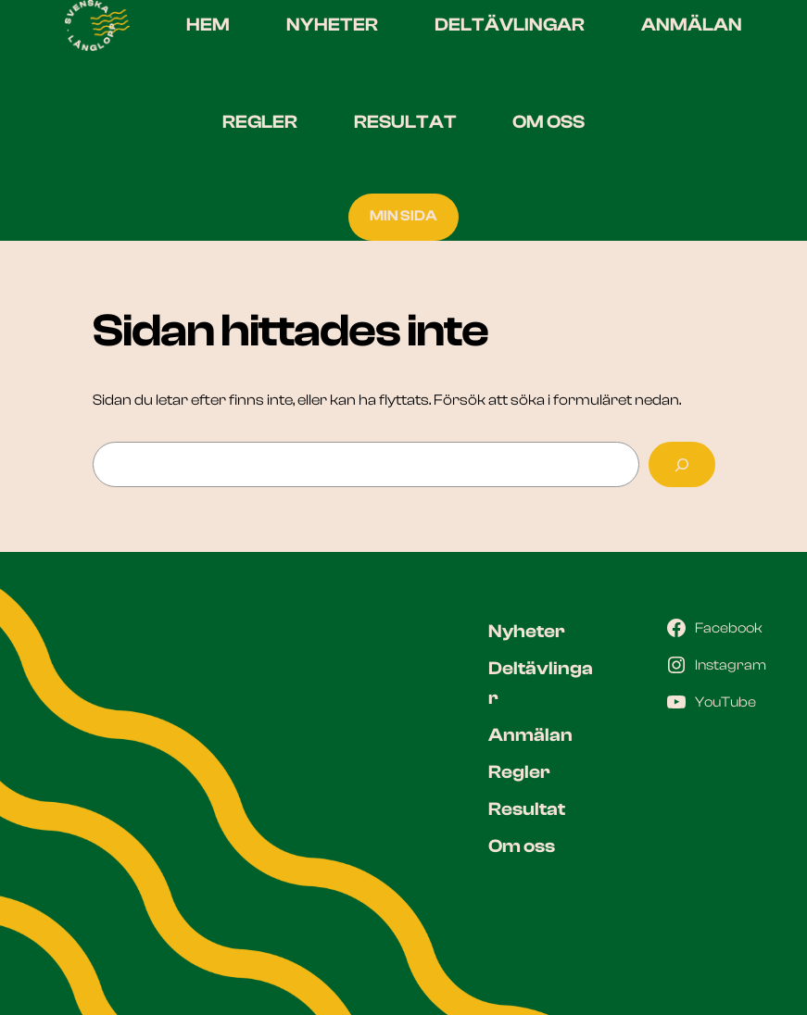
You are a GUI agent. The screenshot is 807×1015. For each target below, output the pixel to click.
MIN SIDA (403, 215)
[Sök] (681, 465)
